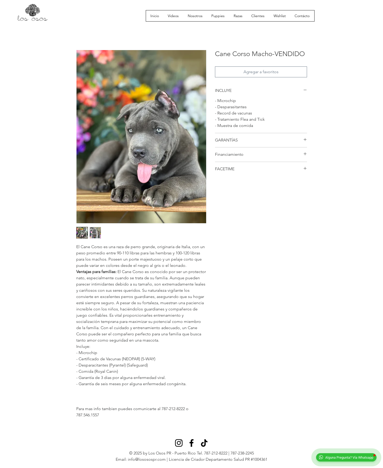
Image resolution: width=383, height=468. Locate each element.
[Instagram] (179, 443)
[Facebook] (191, 443)
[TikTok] (204, 443)
